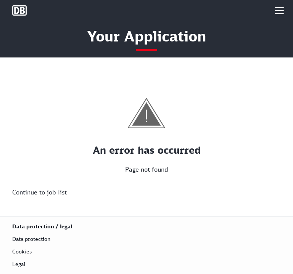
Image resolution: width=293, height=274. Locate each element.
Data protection (31, 239)
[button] (279, 10)
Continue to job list (39, 192)
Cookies (22, 251)
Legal (18, 264)
